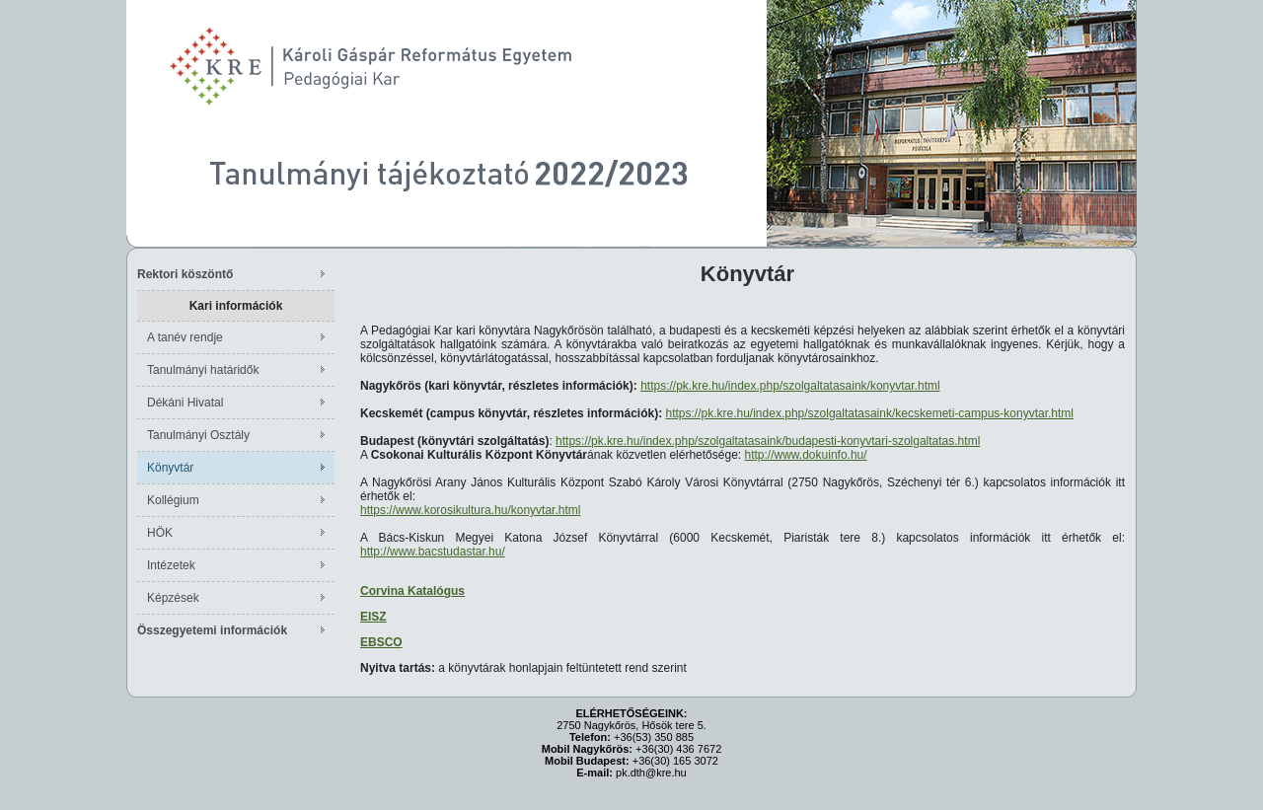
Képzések (173, 598)
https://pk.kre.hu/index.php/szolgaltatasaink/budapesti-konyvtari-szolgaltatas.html (768, 441)
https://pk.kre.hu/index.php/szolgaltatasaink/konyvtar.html (790, 386)
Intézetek (171, 565)
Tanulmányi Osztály (198, 435)
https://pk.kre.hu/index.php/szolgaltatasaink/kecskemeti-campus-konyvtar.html (869, 413)
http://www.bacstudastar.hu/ (432, 551)
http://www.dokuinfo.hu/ (806, 455)
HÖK (160, 533)
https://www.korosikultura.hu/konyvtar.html (470, 510)
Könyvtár (170, 468)
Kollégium (173, 500)
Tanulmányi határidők (203, 370)
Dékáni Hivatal (185, 402)
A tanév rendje (185, 337)
